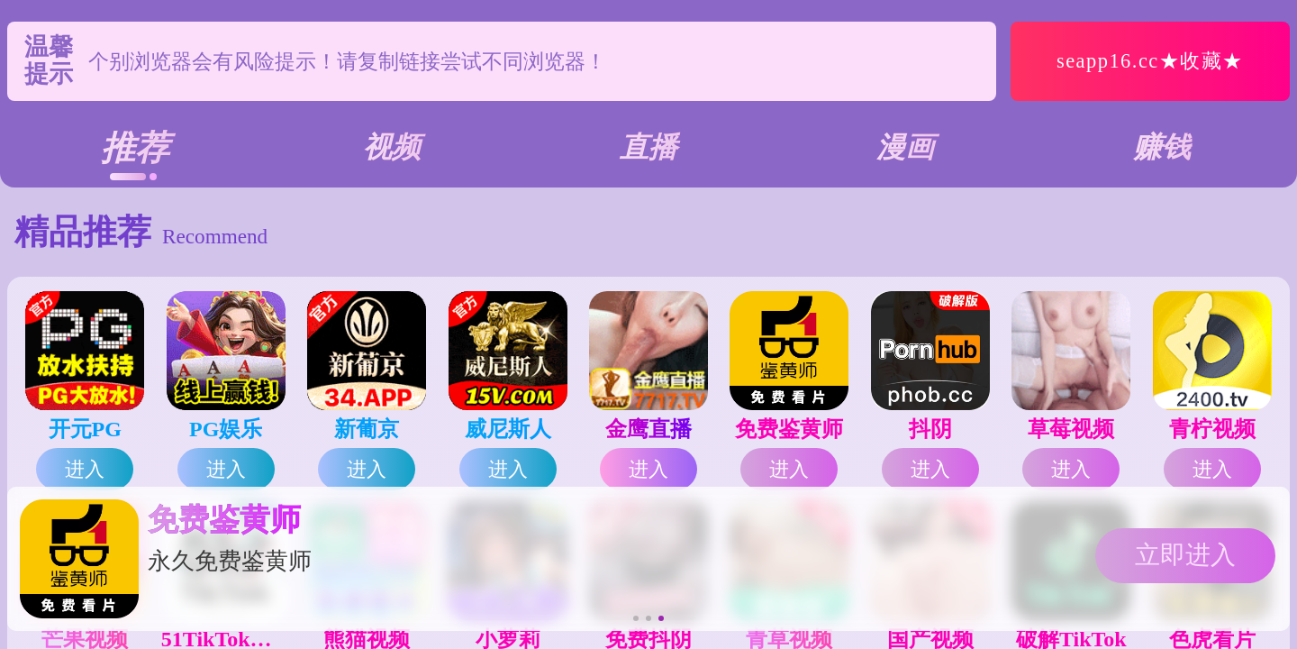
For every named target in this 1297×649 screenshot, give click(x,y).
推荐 (135, 148)
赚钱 (1162, 147)
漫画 (905, 147)
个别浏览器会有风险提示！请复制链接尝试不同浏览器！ (347, 87)
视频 (392, 147)
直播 (648, 147)
